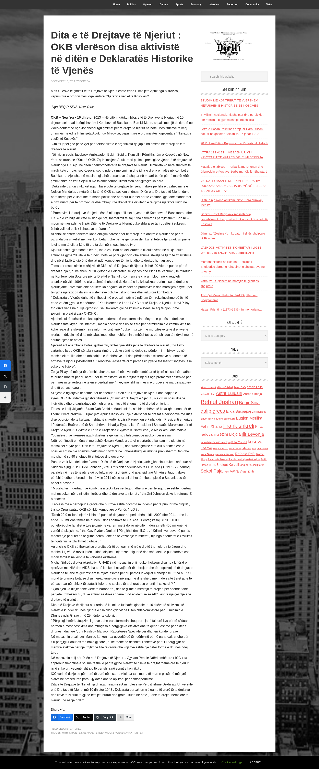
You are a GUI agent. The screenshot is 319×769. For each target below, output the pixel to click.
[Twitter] (83, 717)
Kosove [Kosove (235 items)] (206, 448)
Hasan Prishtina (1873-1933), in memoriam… (231, 309)
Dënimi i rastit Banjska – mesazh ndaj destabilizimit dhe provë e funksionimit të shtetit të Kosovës (234, 219)
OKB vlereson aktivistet (126, 732)
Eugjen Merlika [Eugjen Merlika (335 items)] (249, 418)
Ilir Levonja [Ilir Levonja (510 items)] (252, 434)
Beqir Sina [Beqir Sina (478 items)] (249, 402)
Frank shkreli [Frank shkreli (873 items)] (238, 426)
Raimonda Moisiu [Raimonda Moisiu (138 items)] (218, 459)
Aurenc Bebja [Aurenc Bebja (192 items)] (252, 394)
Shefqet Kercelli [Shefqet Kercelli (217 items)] (228, 464)
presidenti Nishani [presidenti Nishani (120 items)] (224, 454)
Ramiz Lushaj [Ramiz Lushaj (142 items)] (236, 459)
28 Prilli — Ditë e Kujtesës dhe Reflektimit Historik (234, 143)
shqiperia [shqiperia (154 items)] (246, 464)
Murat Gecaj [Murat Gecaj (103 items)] (235, 448)
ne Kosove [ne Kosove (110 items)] (262, 448)
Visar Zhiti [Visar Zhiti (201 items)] (247, 471)
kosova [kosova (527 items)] (255, 441)
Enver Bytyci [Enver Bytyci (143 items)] (208, 418)
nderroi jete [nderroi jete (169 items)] (248, 448)
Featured (75, 728)
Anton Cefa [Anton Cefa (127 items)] (240, 387)
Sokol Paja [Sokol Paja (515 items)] (212, 471)
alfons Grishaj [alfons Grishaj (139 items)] (225, 387)
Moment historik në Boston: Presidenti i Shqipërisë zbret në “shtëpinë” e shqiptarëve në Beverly (233, 266)
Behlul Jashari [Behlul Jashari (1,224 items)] (219, 402)
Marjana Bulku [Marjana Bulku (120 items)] (220, 448)
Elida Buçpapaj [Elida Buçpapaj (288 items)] (238, 411)
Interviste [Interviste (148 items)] (206, 442)
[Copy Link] (105, 717)
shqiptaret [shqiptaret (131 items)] (257, 465)
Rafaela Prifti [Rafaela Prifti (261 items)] (245, 454)
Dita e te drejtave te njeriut (88, 732)
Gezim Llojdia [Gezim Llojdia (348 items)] (228, 434)
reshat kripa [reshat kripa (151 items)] (252, 459)
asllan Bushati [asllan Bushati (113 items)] (208, 394)
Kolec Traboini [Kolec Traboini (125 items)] (239, 442)
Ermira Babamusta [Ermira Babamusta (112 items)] (225, 419)
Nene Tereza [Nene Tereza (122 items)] (207, 454)
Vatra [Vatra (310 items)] (234, 471)
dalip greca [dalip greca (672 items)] (213, 411)
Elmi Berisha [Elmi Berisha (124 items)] (259, 411)
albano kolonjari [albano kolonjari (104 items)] (208, 387)
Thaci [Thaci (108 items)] (226, 471)
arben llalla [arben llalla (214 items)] (255, 387)
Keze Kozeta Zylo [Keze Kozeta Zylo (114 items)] (221, 442)
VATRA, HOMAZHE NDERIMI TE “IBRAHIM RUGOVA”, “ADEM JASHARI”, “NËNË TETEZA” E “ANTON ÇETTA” (233, 186)
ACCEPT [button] (255, 762)
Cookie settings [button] (232, 762)
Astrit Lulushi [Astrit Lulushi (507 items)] (229, 393)
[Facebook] (62, 717)
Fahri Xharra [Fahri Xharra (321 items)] (211, 426)
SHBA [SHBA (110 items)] (212, 465)
